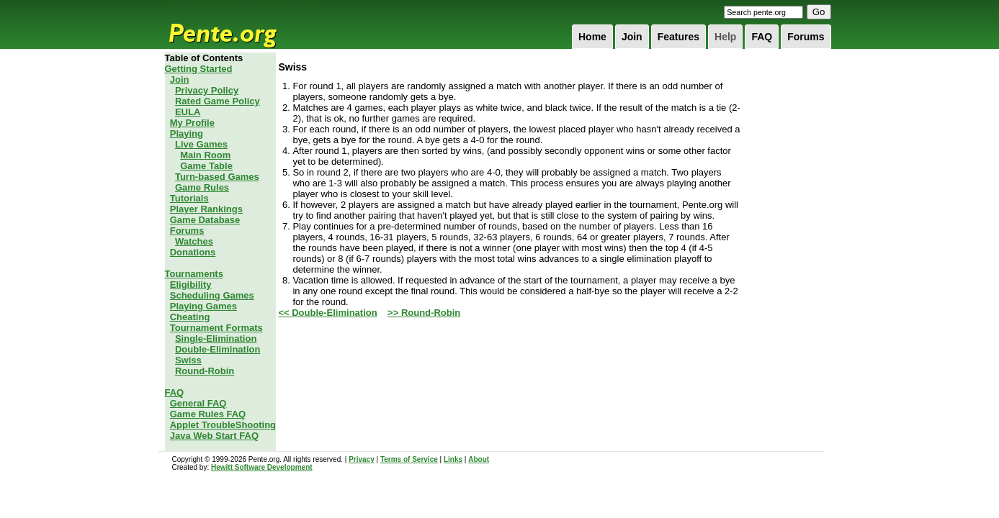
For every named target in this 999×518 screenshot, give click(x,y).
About (478, 459)
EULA (187, 111)
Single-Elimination (215, 338)
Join (632, 36)
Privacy (362, 459)
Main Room (205, 155)
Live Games (201, 144)
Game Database (205, 219)
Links (453, 459)
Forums (805, 36)
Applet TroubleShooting (223, 424)
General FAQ (198, 403)
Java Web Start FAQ (214, 435)
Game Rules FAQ (208, 414)
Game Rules (202, 187)
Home (592, 36)
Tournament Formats (216, 327)
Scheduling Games (212, 295)
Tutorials (189, 198)
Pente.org (241, 24)
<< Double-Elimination (327, 312)
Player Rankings (206, 209)
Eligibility (191, 284)
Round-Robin (204, 370)
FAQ (761, 36)
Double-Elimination (217, 349)
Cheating (190, 317)
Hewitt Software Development (262, 467)
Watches (194, 241)
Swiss (188, 360)
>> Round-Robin (423, 312)
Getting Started (199, 68)
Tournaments (194, 273)
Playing (186, 133)
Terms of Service (409, 459)
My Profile (192, 122)
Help (725, 36)
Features (678, 36)
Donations (193, 252)
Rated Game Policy (217, 101)
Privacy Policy (206, 90)
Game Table (206, 165)
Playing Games (203, 306)
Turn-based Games (217, 176)
